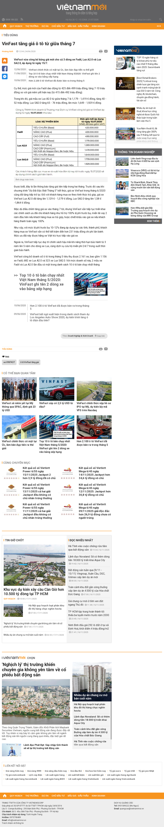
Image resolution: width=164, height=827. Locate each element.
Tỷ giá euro (115, 771)
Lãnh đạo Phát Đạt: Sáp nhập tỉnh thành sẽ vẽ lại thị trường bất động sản (46, 747)
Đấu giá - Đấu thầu (78, 26)
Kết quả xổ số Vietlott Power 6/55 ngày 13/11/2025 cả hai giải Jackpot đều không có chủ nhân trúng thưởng (37, 491)
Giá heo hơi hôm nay (95, 771)
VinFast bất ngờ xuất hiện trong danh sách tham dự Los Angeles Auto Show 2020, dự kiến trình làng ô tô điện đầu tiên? (60, 317)
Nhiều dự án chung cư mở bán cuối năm (23, 635)
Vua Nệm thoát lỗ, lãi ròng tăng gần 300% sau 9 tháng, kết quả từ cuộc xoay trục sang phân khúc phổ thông (148, 135)
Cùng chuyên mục (16, 462)
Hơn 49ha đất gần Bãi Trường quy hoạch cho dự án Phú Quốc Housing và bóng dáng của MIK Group (144, 212)
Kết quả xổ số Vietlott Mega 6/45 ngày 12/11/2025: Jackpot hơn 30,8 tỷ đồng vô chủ (95, 489)
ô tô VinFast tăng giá (29, 362)
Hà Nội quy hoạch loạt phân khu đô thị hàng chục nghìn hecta (46, 607)
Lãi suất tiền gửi (96, 775)
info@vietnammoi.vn (17, 820)
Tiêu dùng (10, 35)
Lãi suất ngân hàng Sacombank (21, 779)
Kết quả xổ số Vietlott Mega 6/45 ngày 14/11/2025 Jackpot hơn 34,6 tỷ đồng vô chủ (94, 473)
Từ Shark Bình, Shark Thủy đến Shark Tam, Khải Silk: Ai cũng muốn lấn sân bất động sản (145, 186)
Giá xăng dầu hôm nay (56, 771)
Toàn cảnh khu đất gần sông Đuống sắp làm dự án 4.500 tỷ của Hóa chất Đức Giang (88, 591)
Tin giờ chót (14, 540)
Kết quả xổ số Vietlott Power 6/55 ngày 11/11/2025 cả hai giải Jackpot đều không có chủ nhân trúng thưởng (37, 511)
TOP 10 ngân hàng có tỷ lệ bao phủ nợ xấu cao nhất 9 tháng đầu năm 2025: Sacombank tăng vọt (148, 64)
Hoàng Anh (7, 51)
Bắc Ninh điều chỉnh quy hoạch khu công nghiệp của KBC (145, 198)
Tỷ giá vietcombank (15, 775)
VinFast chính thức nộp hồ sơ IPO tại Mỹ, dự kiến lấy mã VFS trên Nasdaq (94, 407)
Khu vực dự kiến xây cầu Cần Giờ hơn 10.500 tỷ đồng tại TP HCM (34, 591)
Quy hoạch (16, 26)
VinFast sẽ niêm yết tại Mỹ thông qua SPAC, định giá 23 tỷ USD (19, 407)
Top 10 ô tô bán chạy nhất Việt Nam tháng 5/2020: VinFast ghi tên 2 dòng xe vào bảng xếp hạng (64, 75)
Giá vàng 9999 (34, 771)
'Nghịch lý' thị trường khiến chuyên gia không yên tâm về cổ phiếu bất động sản (34, 669)
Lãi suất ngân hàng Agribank (121, 775)
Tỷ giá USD (129, 771)
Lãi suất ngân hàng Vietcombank (118, 779)
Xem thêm (153, 221)
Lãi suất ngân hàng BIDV (53, 779)
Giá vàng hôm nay (15, 771)
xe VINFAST (9, 362)
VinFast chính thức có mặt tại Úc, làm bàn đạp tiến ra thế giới (61, 70)
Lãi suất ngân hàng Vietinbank (83, 779)
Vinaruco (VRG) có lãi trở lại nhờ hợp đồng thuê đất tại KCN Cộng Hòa (145, 173)
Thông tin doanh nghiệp (136, 152)
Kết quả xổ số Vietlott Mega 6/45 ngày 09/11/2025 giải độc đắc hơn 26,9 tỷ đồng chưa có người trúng (95, 511)
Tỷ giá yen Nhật (146, 771)
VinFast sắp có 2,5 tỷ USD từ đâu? (56, 405)
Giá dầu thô (76, 771)
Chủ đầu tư (58, 26)
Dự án (45, 26)
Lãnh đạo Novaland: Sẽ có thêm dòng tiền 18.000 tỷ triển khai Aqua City (92, 720)
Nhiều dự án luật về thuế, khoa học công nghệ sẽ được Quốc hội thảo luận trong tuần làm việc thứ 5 (148, 114)
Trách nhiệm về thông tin (13, 823)
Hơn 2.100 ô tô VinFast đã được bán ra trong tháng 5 (56, 80)
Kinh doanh (98, 26)
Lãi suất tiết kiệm (76, 775)
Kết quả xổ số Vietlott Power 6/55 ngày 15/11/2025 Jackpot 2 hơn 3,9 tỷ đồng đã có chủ (39, 473)
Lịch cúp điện (35, 775)
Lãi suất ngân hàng (55, 775)
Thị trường (32, 26)
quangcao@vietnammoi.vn (132, 809)
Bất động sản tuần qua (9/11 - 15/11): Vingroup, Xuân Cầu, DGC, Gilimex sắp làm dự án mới (86, 574)
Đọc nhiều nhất (81, 540)
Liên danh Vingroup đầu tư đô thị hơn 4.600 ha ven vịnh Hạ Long (145, 161)
